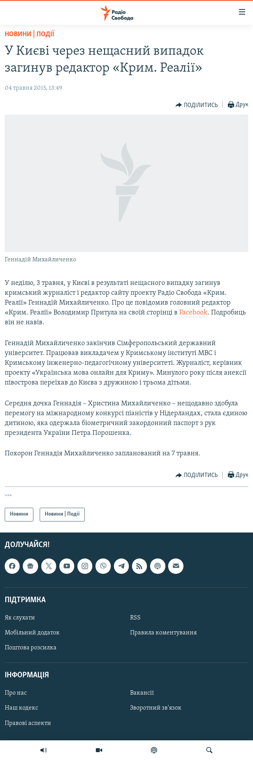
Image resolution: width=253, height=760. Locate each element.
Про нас (16, 693)
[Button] (197, 105)
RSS (135, 618)
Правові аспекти (28, 723)
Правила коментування (163, 633)
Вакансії (142, 693)
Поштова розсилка (31, 648)
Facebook (193, 312)
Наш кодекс (21, 708)
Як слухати (20, 618)
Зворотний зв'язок (156, 708)
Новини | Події (29, 34)
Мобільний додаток (32, 633)
